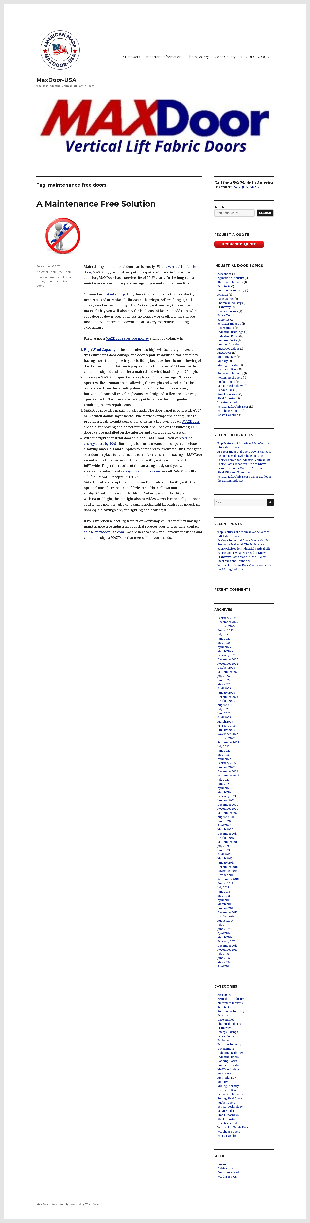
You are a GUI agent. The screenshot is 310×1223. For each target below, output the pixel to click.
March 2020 (225, 829)
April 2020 (224, 825)
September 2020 (228, 813)
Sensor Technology (230, 386)
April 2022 (224, 759)
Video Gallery (225, 57)
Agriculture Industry (230, 278)
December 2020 (227, 804)
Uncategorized (227, 402)
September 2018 (228, 879)
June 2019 (223, 850)
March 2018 (224, 904)
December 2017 (227, 912)
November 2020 (227, 808)
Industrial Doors (46, 271)
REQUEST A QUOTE (257, 57)
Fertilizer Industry (229, 323)
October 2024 (226, 667)
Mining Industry (228, 365)
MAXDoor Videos (228, 348)
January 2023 (226, 730)
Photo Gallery (198, 57)
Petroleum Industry (230, 373)
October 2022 (226, 738)
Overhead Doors (227, 369)
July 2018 (223, 887)
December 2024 (227, 659)
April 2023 (224, 717)
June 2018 (223, 891)
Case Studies (225, 299)
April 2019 (223, 854)
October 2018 (225, 875)
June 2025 (223, 638)
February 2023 (226, 726)
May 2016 (223, 962)
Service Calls (225, 390)
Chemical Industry (229, 303)
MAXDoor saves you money (127, 338)
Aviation (222, 294)
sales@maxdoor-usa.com (104, 532)
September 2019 (227, 842)
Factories (223, 319)
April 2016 (223, 966)
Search (219, 207)
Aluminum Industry (230, 282)
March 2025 (225, 651)
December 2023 (227, 696)
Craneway (224, 307)
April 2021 (224, 788)
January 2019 (225, 862)
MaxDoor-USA (56, 79)
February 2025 (226, 655)
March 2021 (224, 792)
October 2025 (226, 626)
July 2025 (223, 634)
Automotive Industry (230, 290)
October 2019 (225, 837)
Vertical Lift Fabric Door (232, 406)
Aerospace (224, 274)
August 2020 (225, 817)
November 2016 (227, 949)
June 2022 (224, 750)
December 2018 (227, 867)
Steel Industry (226, 398)
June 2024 (224, 680)
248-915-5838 (246, 187)
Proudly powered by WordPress (78, 1204)
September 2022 (228, 742)
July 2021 (223, 779)
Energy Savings (227, 311)
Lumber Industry (228, 344)
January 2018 (225, 908)
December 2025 (227, 622)
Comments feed (228, 1172)
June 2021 (223, 784)
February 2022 (226, 763)
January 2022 (226, 767)
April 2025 (224, 647)
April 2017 (223, 933)
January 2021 (225, 800)
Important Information (163, 57)
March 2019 (224, 858)
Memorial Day (226, 357)
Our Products (129, 57)
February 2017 (226, 941)
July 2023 (223, 709)
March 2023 (225, 721)
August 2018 (225, 883)
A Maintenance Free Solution (96, 204)
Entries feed (225, 1168)
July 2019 (223, 846)
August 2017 (225, 920)
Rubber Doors (226, 382)
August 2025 (225, 630)
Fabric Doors (225, 315)
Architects (224, 286)
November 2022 (227, 734)
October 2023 (226, 701)
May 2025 (223, 643)
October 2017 (225, 916)
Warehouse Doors (228, 411)
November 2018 (227, 871)
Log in (221, 1164)
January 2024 (226, 692)
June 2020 (224, 821)
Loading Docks (227, 340)
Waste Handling (227, 415)
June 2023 (224, 713)
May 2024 (224, 684)
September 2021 (228, 775)
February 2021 (226, 796)
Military (222, 361)
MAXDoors (191, 421)
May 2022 (223, 755)
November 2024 (227, 663)
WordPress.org (227, 1176)
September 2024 (228, 672)
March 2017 (224, 937)
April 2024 (224, 688)
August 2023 (225, 705)
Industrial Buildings (230, 332)
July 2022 (223, 746)
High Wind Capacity (100, 350)
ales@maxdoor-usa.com (142, 471)
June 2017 (223, 929)
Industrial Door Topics (238, 266)
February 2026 (226, 618)
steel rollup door (119, 294)
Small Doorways (228, 394)
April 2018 (223, 900)
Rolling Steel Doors (229, 377)
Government (225, 328)
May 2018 (223, 896)
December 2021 (227, 771)
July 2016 (223, 954)
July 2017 (223, 925)
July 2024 (223, 676)
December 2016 (227, 945)
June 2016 (223, 958)
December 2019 (227, 833)
